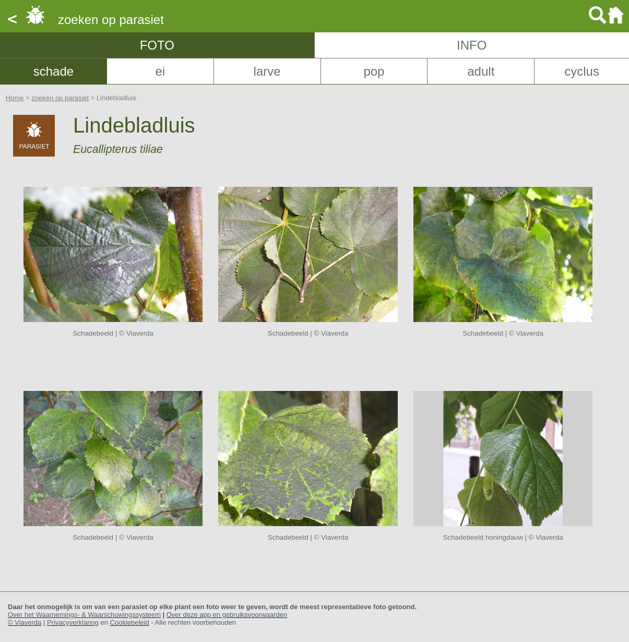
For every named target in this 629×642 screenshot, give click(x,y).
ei (160, 71)
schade (53, 71)
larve (267, 71)
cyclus (581, 71)
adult (480, 71)
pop (373, 71)
